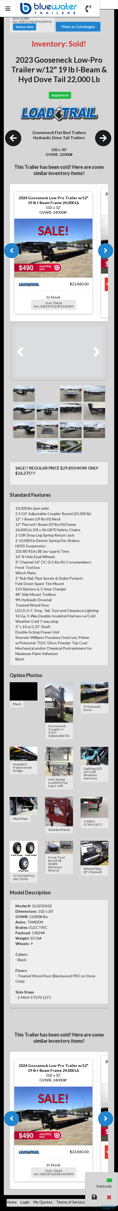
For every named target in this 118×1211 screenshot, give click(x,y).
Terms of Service (70, 1202)
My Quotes (43, 1202)
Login (25, 1202)
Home (12, 1202)
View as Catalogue (78, 26)
